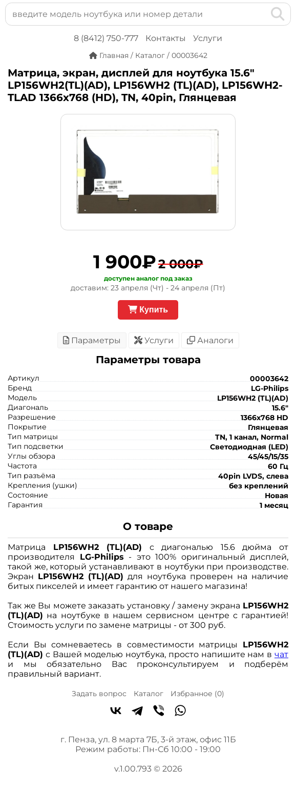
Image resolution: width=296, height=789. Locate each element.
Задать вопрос (99, 693)
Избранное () (197, 693)
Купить (148, 309)
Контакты (165, 38)
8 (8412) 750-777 (106, 38)
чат (281, 654)
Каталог (148, 693)
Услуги (207, 38)
